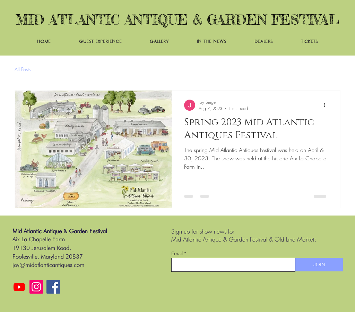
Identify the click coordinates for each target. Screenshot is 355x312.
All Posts (23, 69)
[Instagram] (36, 287)
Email (177, 253)
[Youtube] (19, 287)
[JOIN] (319, 264)
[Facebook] (53, 287)
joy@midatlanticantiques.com (48, 264)
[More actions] (326, 105)
